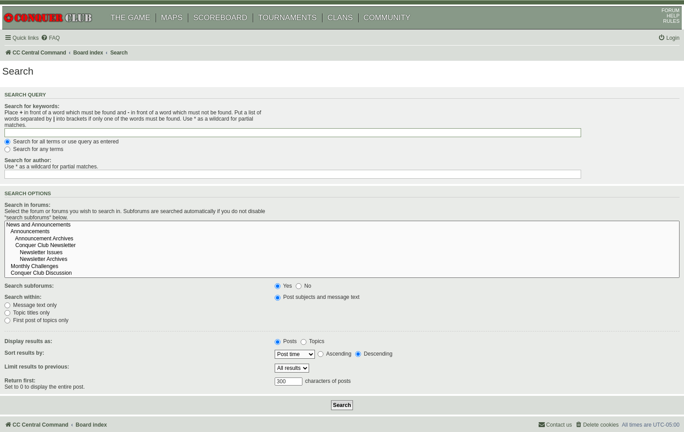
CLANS (350, 30)
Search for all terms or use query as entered (341, 132)
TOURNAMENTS (297, 30)
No (312, 247)
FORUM (660, 22)
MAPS (182, 30)
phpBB (48, 402)
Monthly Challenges (475, 228)
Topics (321, 303)
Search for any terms (313, 140)
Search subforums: (41, 247)
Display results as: (41, 303)
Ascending (343, 315)
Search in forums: (40, 185)
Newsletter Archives (475, 221)
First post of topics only (316, 282)
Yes (292, 247)
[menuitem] (62, 51)
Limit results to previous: (49, 328)
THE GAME (141, 30)
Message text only (310, 266)
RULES (661, 33)
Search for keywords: (44, 121)
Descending (382, 315)
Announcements (475, 193)
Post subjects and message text (326, 259)
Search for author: (40, 151)
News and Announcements (475, 186)
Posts (295, 303)
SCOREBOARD (231, 30)
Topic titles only (306, 274)
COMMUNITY (397, 30)
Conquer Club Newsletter (475, 207)
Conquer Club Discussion (475, 235)
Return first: (32, 342)
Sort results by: (37, 314)
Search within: (35, 259)
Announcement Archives (475, 200)
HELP (662, 28)
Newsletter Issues (475, 214)
